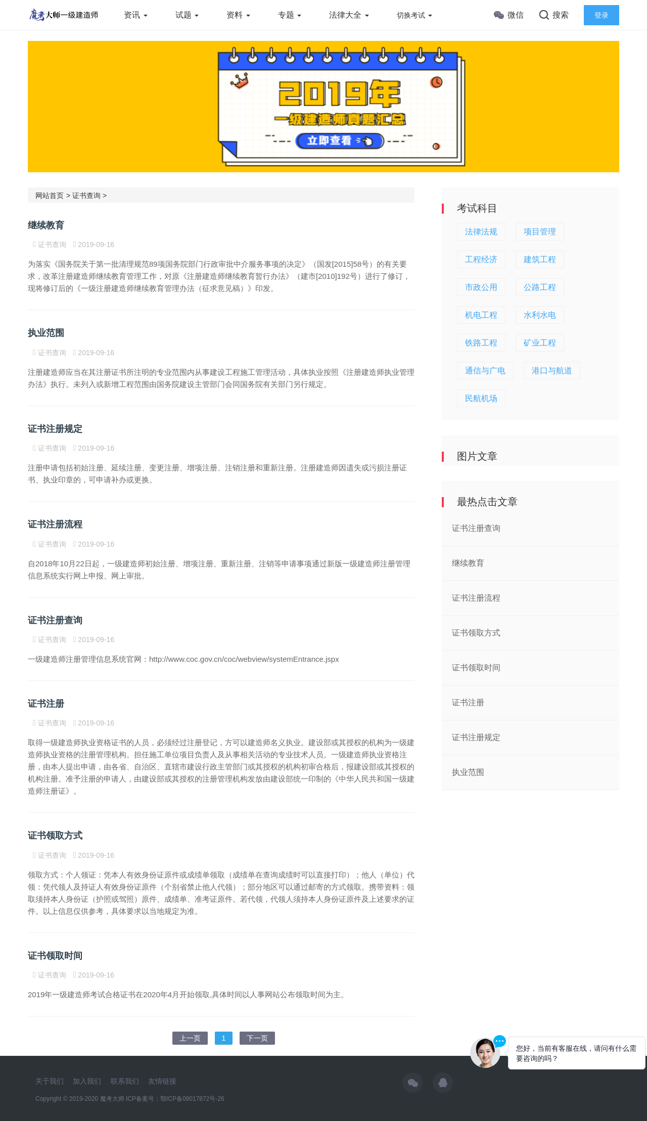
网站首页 (49, 195)
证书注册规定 (55, 429)
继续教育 (46, 225)
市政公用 (481, 287)
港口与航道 (552, 370)
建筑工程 (540, 259)
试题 (187, 15)
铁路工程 (481, 342)
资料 (238, 15)
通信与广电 (485, 370)
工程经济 (481, 259)
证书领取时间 (55, 956)
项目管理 (540, 231)
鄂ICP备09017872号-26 (192, 1098)
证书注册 (46, 704)
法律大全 (348, 15)
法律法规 (481, 231)
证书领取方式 (55, 836)
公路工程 (540, 287)
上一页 (190, 1038)
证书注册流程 (55, 524)
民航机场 (481, 398)
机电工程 (481, 315)
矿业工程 (540, 342)
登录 (601, 15)
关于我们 (49, 1081)
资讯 (135, 15)
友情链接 (162, 1081)
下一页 (257, 1038)
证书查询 (86, 195)
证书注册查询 (55, 620)
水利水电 (540, 315)
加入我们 (87, 1081)
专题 (289, 15)
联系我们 (125, 1081)
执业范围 (46, 333)
